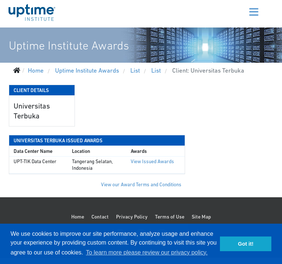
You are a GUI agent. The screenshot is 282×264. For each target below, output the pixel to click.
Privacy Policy (132, 217)
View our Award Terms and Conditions (141, 184)
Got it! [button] (245, 244)
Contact (100, 217)
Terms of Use (169, 217)
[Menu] (245, 7)
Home (77, 217)
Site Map (201, 217)
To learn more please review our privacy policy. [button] (146, 252)
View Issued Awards (152, 161)
